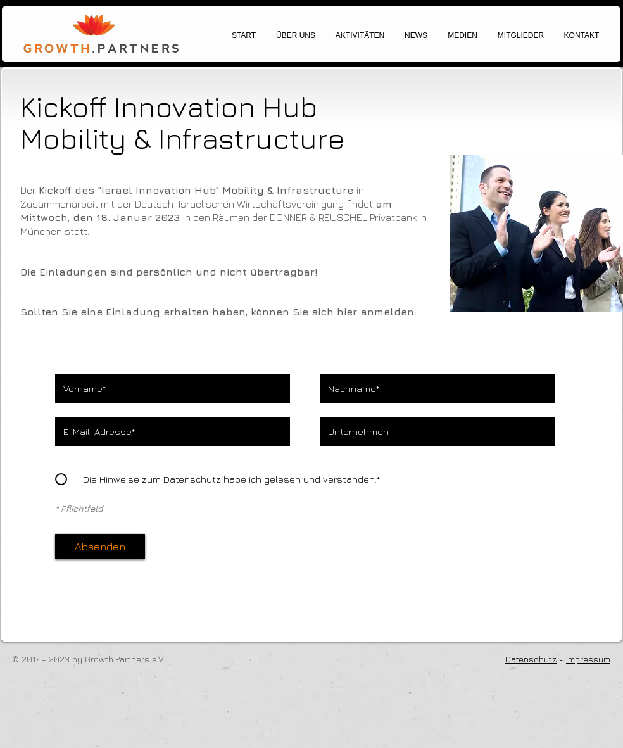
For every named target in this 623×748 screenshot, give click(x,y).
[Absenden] (100, 546)
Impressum (588, 659)
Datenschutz (531, 659)
